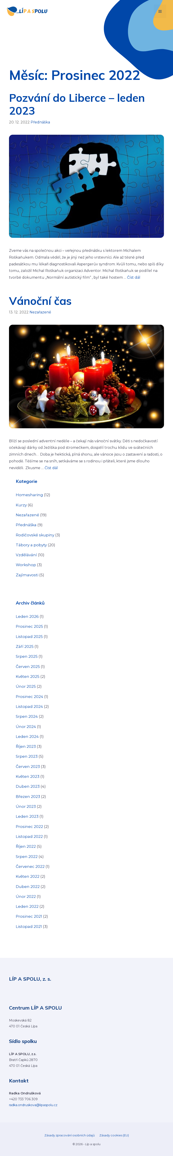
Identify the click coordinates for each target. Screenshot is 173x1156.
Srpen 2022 (27, 856)
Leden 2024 (27, 736)
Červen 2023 (28, 766)
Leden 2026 (27, 616)
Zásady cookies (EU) (114, 1135)
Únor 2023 (26, 806)
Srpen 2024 (27, 716)
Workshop (26, 565)
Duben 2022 (28, 886)
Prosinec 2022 (29, 826)
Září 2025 (25, 646)
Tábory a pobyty (31, 545)
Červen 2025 (28, 666)
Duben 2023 (28, 786)
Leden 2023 (27, 816)
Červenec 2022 (30, 866)
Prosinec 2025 (29, 626)
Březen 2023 (28, 796)
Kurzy (21, 505)
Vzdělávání (26, 555)
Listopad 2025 (29, 636)
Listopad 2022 (29, 836)
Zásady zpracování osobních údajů (69, 1135)
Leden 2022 (27, 906)
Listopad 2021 (29, 926)
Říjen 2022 (26, 846)
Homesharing (29, 495)
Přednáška (40, 122)
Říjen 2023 (26, 746)
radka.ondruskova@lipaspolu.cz (33, 1105)
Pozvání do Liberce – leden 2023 (77, 104)
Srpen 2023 (27, 756)
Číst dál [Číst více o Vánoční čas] (51, 468)
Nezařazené (40, 312)
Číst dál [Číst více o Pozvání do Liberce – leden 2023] (133, 277)
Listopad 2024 (29, 706)
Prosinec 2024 (29, 696)
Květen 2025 (27, 676)
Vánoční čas (40, 301)
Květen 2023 (27, 776)
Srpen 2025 (27, 656)
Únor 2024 (26, 726)
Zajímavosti (27, 575)
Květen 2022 (27, 876)
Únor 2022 (26, 896)
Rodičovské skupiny (35, 535)
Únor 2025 (26, 686)
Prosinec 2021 (29, 916)
